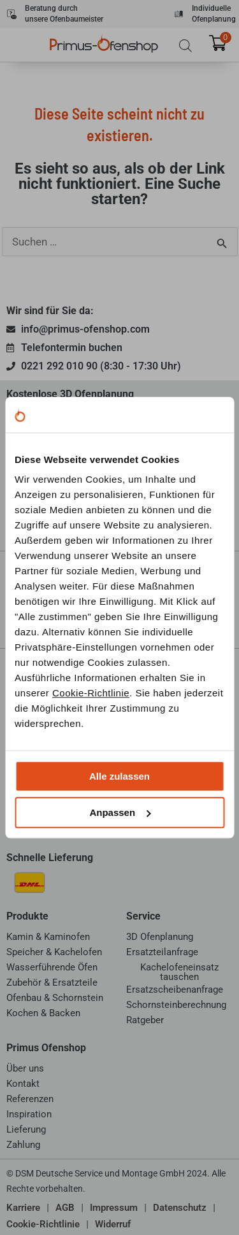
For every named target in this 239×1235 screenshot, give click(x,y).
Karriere (23, 1207)
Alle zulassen (119, 776)
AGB (65, 1207)
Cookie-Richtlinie (90, 692)
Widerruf (113, 1224)
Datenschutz (179, 1207)
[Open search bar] (185, 45)
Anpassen (119, 812)
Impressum (114, 1207)
